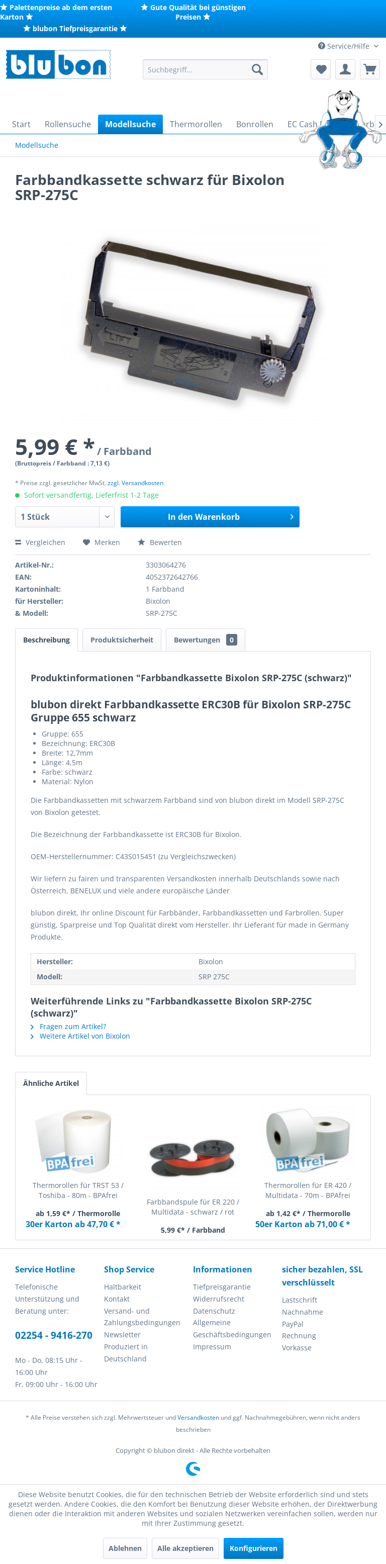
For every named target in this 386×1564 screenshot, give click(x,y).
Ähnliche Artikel (51, 1083)
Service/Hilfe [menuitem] (344, 46)
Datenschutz (214, 1311)
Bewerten (160, 542)
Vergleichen (40, 542)
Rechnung (299, 1335)
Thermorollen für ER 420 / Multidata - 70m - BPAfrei (307, 1190)
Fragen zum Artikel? (68, 1026)
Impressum (212, 1346)
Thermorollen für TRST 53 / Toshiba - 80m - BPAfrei (78, 1190)
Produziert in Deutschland (126, 1352)
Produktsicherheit (121, 640)
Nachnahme (302, 1312)
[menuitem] (205, 69)
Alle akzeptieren (185, 1548)
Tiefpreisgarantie (222, 1287)
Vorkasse (297, 1347)
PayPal (293, 1324)
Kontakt (117, 1299)
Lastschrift (299, 1300)
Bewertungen (205, 640)
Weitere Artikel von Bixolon (80, 1036)
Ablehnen (125, 1548)
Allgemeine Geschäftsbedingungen (232, 1328)
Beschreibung (46, 640)
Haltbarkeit (122, 1287)
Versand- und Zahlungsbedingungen (142, 1317)
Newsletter (122, 1334)
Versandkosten (198, 1417)
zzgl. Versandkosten (135, 483)
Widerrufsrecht (218, 1299)
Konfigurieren (253, 1548)
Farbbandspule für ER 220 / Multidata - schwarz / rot (193, 1207)
